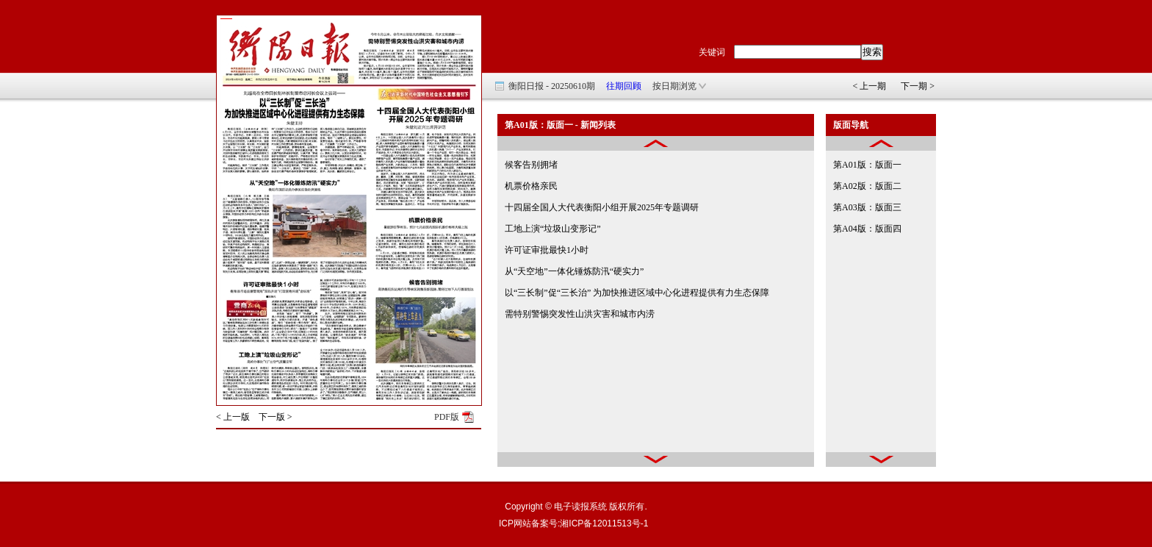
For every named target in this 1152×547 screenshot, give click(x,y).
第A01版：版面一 (867, 165)
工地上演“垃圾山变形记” (553, 229)
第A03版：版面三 (867, 207)
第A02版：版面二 (867, 186)
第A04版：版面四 (867, 229)
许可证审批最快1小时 (546, 250)
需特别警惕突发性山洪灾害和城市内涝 (580, 314)
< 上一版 (233, 417)
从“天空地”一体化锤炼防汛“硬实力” (574, 271)
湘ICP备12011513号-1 (604, 523)
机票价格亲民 (531, 186)
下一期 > (918, 86)
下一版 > (275, 417)
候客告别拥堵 (531, 165)
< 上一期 (869, 86)
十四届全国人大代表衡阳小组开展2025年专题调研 (602, 207)
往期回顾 (623, 86)
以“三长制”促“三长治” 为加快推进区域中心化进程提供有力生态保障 (637, 292)
